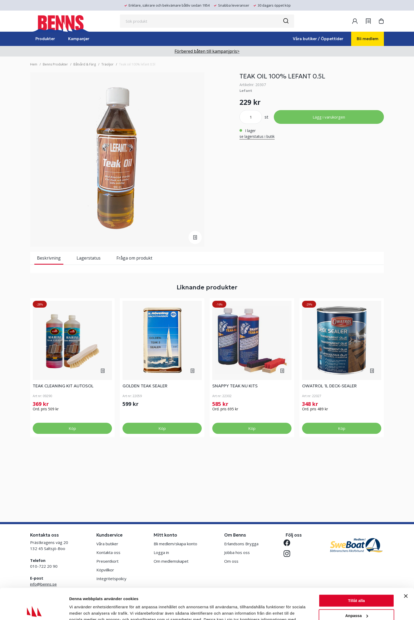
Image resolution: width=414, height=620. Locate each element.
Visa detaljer (81, 609)
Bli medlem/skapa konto (175, 543)
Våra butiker (107, 543)
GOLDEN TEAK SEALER (145, 441)
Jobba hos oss (237, 552)
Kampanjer (78, 38)
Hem (33, 64)
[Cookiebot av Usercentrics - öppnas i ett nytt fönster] (34, 610)
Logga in (161, 552)
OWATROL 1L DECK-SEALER (329, 441)
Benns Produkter (55, 64)
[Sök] (286, 21)
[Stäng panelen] (406, 565)
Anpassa (356, 584)
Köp (72, 484)
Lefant (245, 90)
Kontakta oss (108, 552)
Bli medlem (367, 38)
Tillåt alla (356, 569)
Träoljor (107, 64)
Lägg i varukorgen (329, 117)
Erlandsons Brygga (241, 543)
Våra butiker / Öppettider (318, 38)
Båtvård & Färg (84, 64)
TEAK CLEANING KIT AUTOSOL (63, 441)
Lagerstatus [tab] (89, 258)
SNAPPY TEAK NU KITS (235, 441)
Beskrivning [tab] (49, 258)
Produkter (45, 38)
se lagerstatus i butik (257, 136)
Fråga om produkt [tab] (134, 258)
